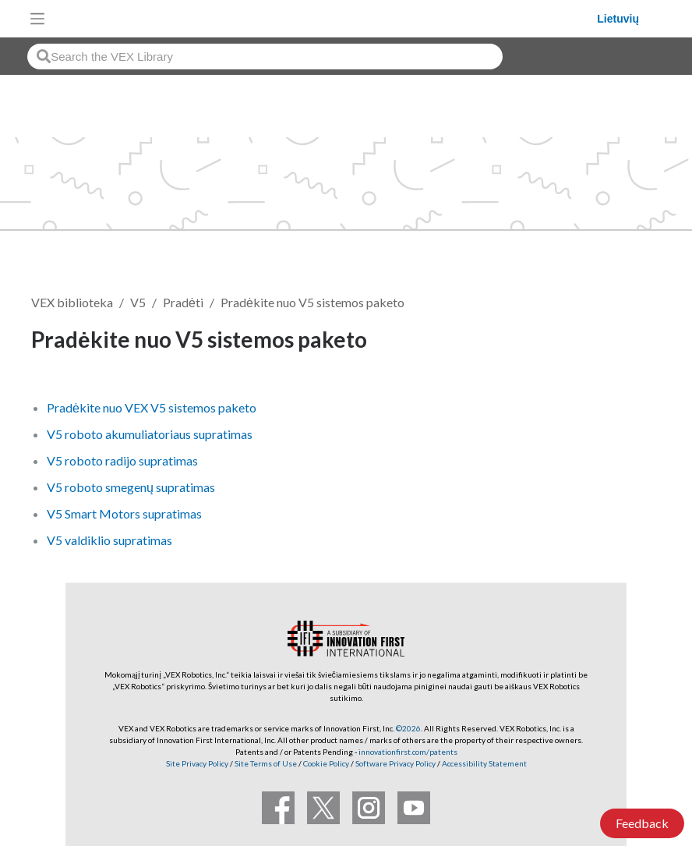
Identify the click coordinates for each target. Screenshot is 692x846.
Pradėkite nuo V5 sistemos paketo (312, 302)
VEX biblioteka (72, 302)
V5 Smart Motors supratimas (124, 513)
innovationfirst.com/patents (407, 751)
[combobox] (265, 56)
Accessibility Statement (484, 763)
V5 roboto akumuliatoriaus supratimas (149, 434)
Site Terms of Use (265, 763)
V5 (138, 302)
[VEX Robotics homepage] (325, 18)
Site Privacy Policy (197, 763)
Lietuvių (618, 18)
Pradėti (183, 302)
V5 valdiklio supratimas (109, 540)
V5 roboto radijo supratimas (122, 460)
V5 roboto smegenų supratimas (131, 487)
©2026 (408, 728)
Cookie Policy (326, 763)
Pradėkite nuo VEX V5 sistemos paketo (151, 407)
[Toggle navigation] (37, 18)
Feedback (642, 823)
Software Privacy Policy (395, 763)
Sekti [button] (625, 342)
